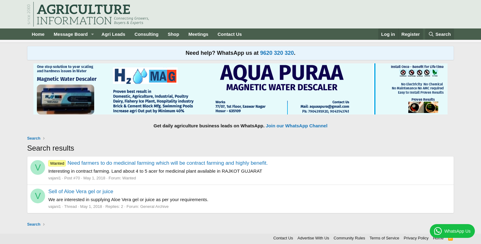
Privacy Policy (416, 238)
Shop (173, 34)
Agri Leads (113, 34)
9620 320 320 (277, 53)
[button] (92, 34)
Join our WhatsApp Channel (297, 125)
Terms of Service (384, 238)
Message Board (71, 34)
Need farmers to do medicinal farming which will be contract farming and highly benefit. (158, 163)
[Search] (439, 34)
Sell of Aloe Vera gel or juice (80, 191)
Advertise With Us (313, 238)
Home (38, 34)
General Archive (154, 206)
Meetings (198, 34)
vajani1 (54, 178)
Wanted (129, 178)
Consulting (146, 34)
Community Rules (349, 238)
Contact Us (229, 34)
